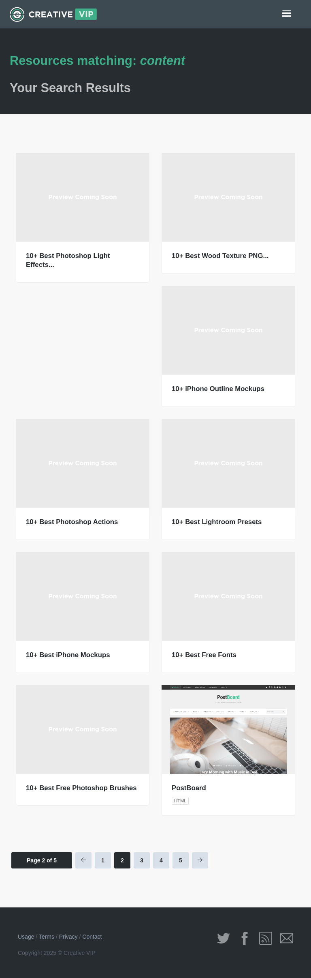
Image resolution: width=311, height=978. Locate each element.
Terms (46, 936)
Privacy (68, 936)
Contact (92, 936)
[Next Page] (200, 860)
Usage (26, 936)
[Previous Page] (83, 860)
